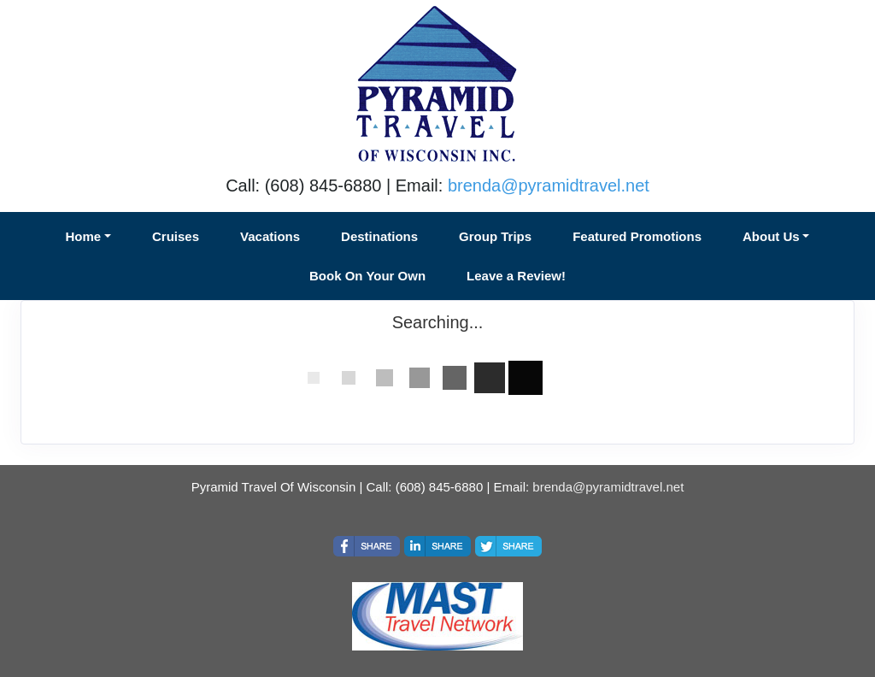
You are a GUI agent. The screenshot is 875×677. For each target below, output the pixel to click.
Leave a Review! (516, 275)
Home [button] (84, 236)
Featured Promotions (637, 236)
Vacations (270, 236)
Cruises (175, 236)
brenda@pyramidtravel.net (548, 185)
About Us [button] (771, 236)
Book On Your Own (367, 275)
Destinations (379, 236)
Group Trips (495, 236)
